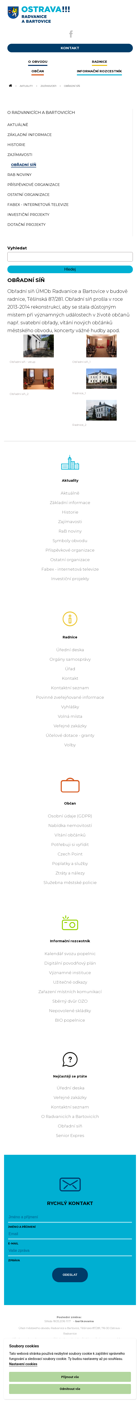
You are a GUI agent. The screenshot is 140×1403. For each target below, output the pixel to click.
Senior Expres (70, 1135)
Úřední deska (70, 649)
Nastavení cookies (23, 1364)
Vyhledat (17, 248)
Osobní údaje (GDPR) (70, 816)
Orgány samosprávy (70, 659)
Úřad (70, 668)
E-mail (13, 1243)
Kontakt (70, 678)
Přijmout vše (70, 1377)
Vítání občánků (70, 835)
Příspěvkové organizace (70, 550)
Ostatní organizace (70, 559)
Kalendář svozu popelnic (70, 953)
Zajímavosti (48, 85)
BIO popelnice (70, 1020)
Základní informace (70, 502)
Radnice (70, 637)
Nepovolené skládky (70, 1010)
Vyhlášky (70, 706)
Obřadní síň (70, 1126)
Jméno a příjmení (22, 1226)
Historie (70, 512)
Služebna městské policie (70, 882)
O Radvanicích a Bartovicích (41, 112)
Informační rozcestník (70, 941)
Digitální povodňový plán (70, 963)
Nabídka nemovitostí (70, 825)
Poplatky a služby (70, 863)
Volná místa (70, 716)
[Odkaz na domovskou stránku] (10, 85)
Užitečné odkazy (70, 982)
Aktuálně (70, 493)
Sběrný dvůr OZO (70, 1001)
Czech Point (70, 854)
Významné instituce (70, 972)
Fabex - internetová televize (70, 569)
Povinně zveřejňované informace (70, 697)
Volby (70, 745)
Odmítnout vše (70, 1389)
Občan (70, 803)
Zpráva (14, 1260)
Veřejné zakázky (70, 725)
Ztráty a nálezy (70, 873)
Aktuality (26, 85)
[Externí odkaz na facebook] (71, 34)
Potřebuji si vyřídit (70, 844)
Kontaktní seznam (70, 687)
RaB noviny (70, 531)
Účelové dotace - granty (70, 735)
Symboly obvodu (70, 540)
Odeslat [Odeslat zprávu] (70, 1275)
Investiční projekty (70, 578)
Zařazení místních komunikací (70, 991)
